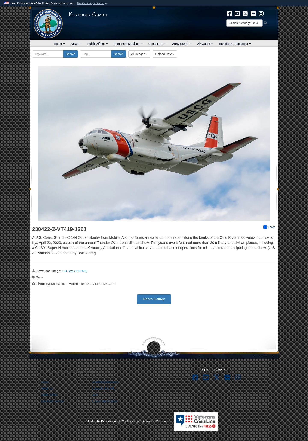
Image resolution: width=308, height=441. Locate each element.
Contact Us (157, 43)
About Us (47, 388)
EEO (95, 394)
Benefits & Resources (235, 43)
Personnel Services (128, 43)
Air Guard (205, 43)
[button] (92, 3)
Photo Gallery (154, 299)
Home (59, 43)
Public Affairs (97, 43)
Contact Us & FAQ (103, 388)
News (76, 43)
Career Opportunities (104, 401)
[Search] (244, 23)
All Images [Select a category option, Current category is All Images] (139, 54)
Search (70, 54)
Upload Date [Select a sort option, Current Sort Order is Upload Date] (165, 54)
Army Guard (182, 43)
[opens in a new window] (229, 13)
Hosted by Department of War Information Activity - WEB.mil (126, 421)
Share (269, 227)
